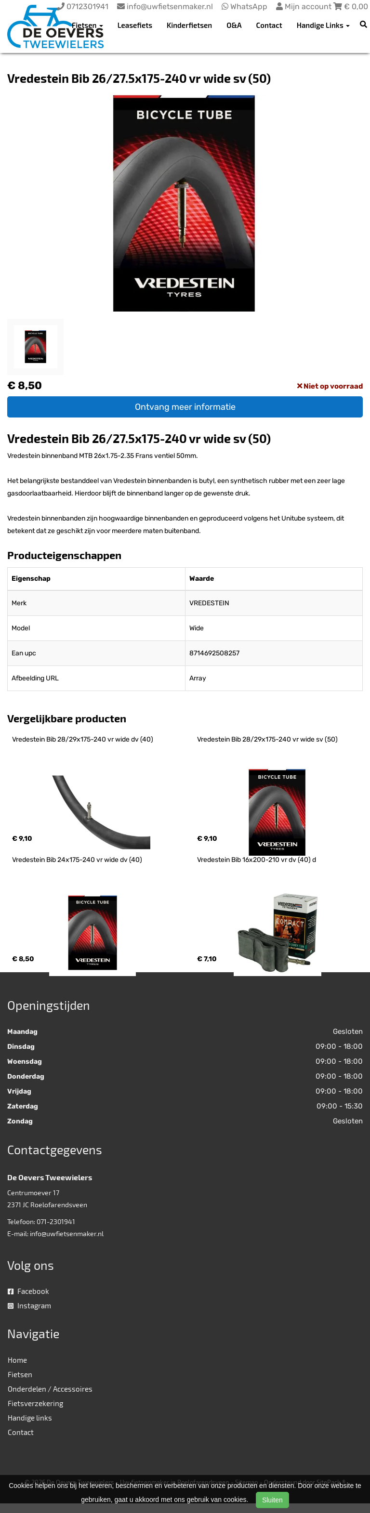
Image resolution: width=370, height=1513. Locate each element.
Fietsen (20, 1374)
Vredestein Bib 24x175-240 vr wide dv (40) (77, 860)
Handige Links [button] (323, 25)
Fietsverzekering (35, 1403)
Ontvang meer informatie (185, 407)
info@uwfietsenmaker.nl (67, 1233)
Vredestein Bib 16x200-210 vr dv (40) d (256, 860)
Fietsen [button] (87, 25)
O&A (233, 25)
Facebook (28, 1291)
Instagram (29, 1305)
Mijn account (304, 6)
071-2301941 (56, 1221)
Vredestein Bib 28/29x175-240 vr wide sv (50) (267, 739)
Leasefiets (135, 25)
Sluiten (272, 1500)
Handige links (30, 1417)
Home (17, 1360)
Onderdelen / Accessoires (50, 1388)
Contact (269, 25)
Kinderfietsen (189, 25)
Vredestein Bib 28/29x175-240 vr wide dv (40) (82, 739)
